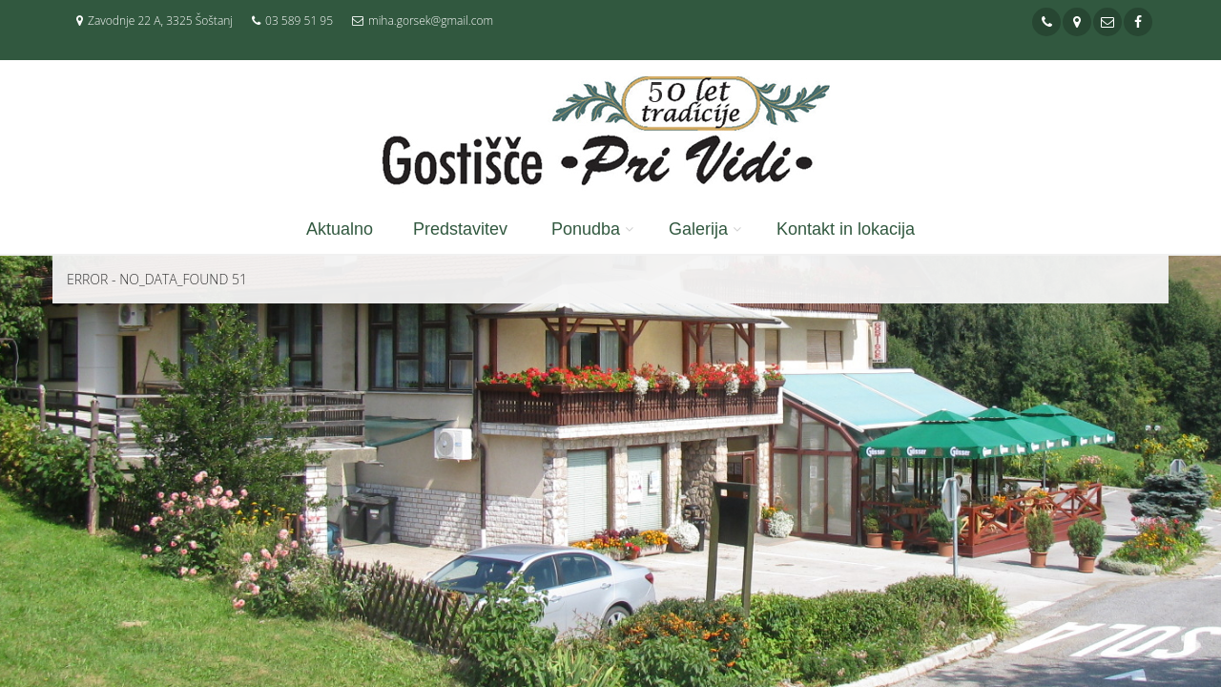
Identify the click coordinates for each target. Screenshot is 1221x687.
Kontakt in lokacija (845, 229)
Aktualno (339, 229)
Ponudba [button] (585, 229)
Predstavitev (460, 229)
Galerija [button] (698, 229)
